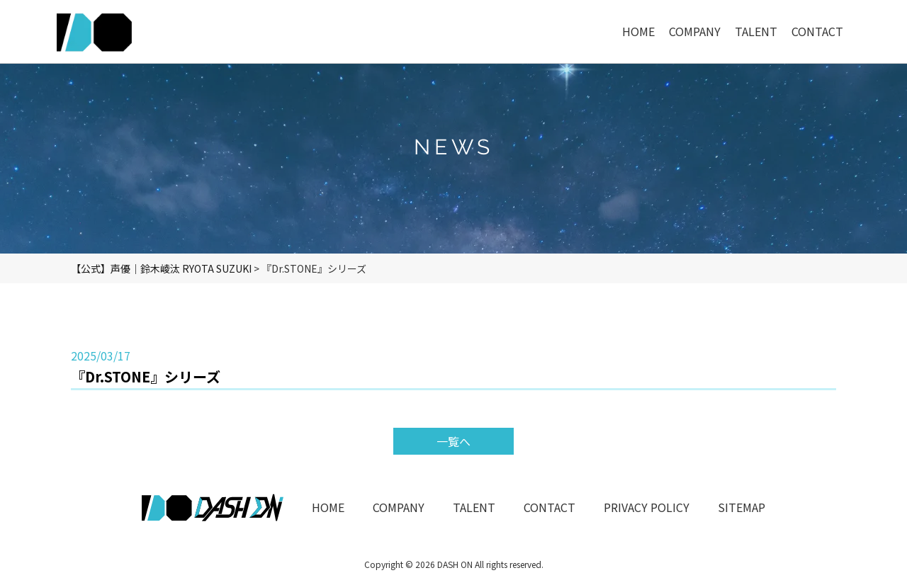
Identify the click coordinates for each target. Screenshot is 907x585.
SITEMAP (741, 507)
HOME (328, 507)
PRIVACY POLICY (646, 507)
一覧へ (453, 441)
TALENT (474, 507)
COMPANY (398, 507)
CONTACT (549, 507)
